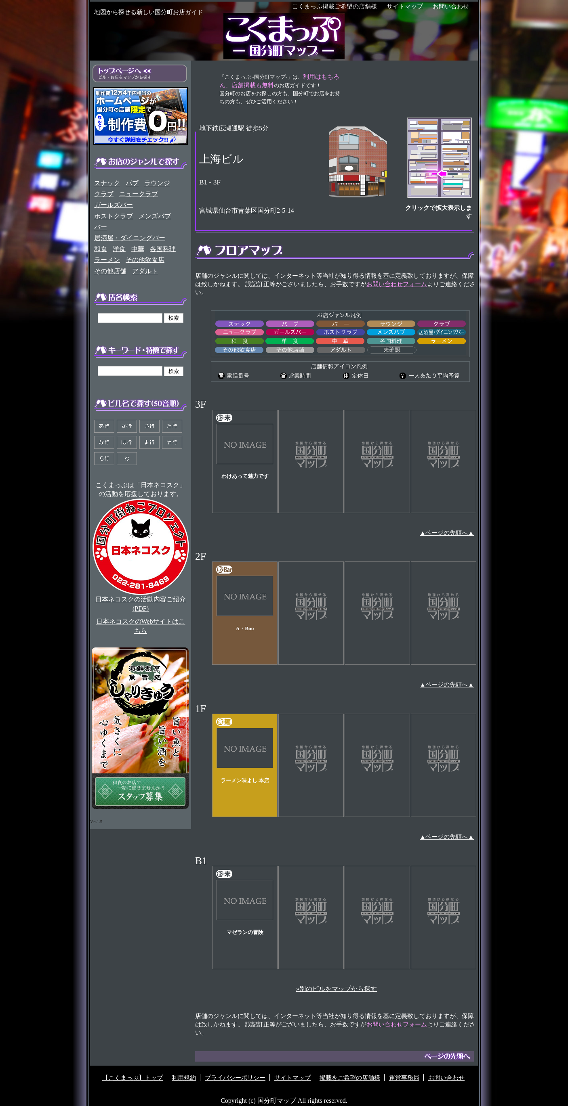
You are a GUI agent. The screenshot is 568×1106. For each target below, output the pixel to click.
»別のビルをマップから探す (336, 988)
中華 (137, 248)
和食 (100, 248)
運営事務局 (404, 1078)
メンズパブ (155, 216)
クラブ (104, 194)
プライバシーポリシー (235, 1078)
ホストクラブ (113, 216)
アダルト (145, 271)
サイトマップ (405, 6)
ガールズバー (113, 204)
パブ (132, 183)
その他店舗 (110, 271)
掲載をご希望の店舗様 (350, 1078)
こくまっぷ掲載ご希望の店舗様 (334, 6)
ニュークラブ (138, 194)
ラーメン (107, 259)
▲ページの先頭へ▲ (447, 533)
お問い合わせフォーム (396, 284)
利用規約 (184, 1078)
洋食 (119, 248)
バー (100, 227)
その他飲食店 (145, 259)
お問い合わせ (451, 6)
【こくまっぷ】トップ (132, 1078)
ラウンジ (157, 183)
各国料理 (163, 248)
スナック (107, 183)
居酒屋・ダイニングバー (129, 238)
